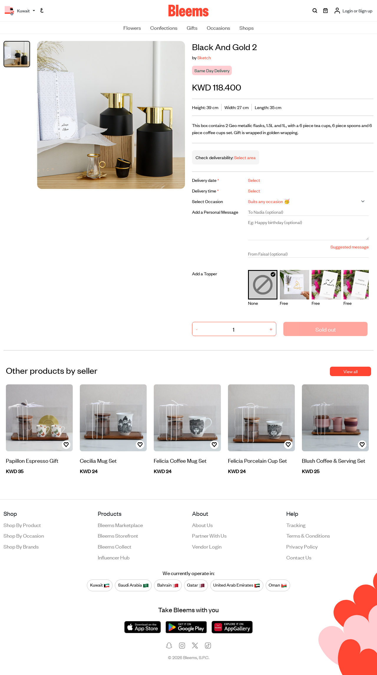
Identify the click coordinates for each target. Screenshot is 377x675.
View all (350, 371)
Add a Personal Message (215, 212)
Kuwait (100, 585)
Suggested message (349, 246)
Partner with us (209, 535)
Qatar (196, 585)
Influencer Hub (114, 557)
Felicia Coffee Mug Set (180, 460)
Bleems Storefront (118, 535)
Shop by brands (21, 546)
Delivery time (205, 190)
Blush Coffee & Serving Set (333, 460)
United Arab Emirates (236, 585)
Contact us (298, 557)
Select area (244, 157)
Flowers (132, 27)
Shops (246, 27)
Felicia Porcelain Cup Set (257, 460)
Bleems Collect (114, 546)
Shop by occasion (24, 535)
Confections (163, 27)
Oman (278, 585)
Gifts (192, 27)
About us (202, 524)
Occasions (218, 27)
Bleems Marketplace (120, 524)
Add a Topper (204, 273)
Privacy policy (302, 546)
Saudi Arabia (133, 585)
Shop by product (22, 524)
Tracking (295, 524)
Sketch (204, 57)
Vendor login (206, 546)
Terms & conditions (308, 535)
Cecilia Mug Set (98, 460)
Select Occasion (207, 201)
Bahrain (167, 585)
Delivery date (205, 180)
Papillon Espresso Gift (32, 460)
